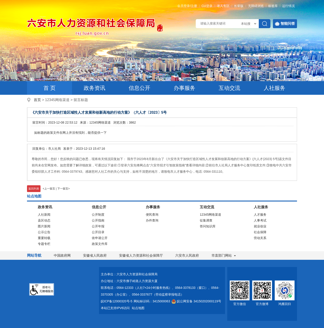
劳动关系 (260, 238)
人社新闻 (44, 214)
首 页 (49, 88)
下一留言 (62, 188)
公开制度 (98, 214)
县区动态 (44, 220)
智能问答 (285, 24)
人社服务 (274, 88)
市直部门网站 (224, 255)
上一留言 (49, 188)
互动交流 (229, 88)
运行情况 (288, 6)
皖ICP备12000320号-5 (116, 301)
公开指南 (98, 220)
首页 (37, 100)
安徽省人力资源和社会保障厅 (141, 255)
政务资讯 (94, 88)
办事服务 (184, 88)
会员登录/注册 (187, 6)
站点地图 (138, 308)
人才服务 (260, 214)
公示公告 (44, 232)
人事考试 (260, 220)
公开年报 (98, 226)
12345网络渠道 (210, 214)
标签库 (273, 6)
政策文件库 (100, 244)
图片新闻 (44, 226)
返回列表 (33, 188)
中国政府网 (62, 255)
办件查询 (152, 220)
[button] (238, 6)
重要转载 (44, 238)
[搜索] (264, 23)
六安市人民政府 (187, 255)
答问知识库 (208, 226)
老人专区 (223, 6)
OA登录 (207, 6)
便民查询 (152, 214)
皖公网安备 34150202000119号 (196, 301)
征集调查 (206, 220)
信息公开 (139, 88)
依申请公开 (100, 238)
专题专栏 (44, 244)
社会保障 (260, 232)
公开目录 (98, 232)
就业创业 (260, 226)
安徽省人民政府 (95, 255)
